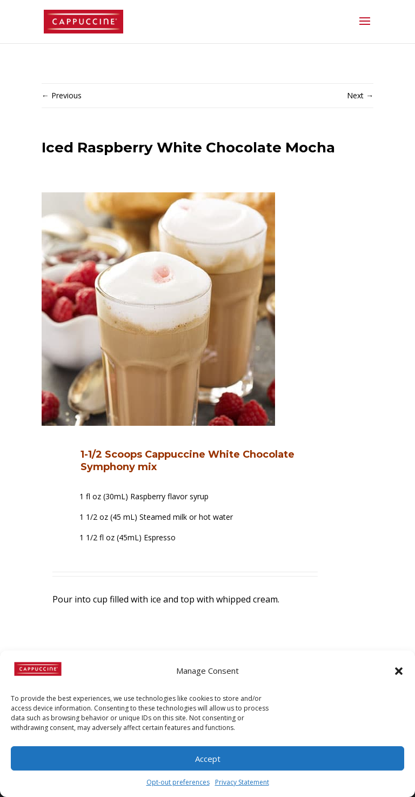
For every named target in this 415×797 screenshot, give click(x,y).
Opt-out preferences (178, 782)
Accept (207, 758)
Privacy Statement (242, 782)
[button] (398, 671)
